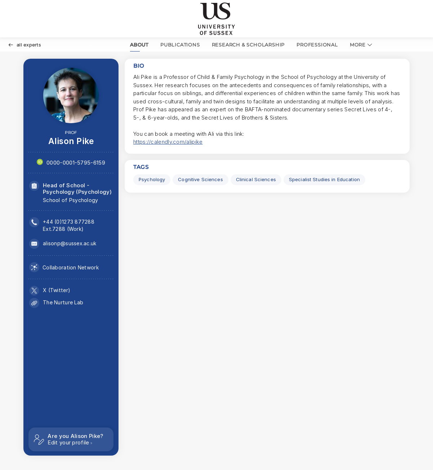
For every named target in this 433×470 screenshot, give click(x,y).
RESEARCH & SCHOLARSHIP (248, 45)
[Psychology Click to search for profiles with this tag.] (151, 179)
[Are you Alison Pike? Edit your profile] (70, 439)
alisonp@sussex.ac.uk (70, 243)
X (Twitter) (56, 290)
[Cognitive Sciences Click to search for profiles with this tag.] (200, 179)
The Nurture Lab (63, 302)
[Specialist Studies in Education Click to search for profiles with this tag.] (324, 179)
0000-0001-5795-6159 (75, 162)
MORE (361, 45)
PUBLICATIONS (180, 45)
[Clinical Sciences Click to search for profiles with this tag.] (256, 179)
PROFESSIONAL (317, 45)
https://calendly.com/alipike (167, 141)
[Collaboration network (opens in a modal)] (64, 267)
